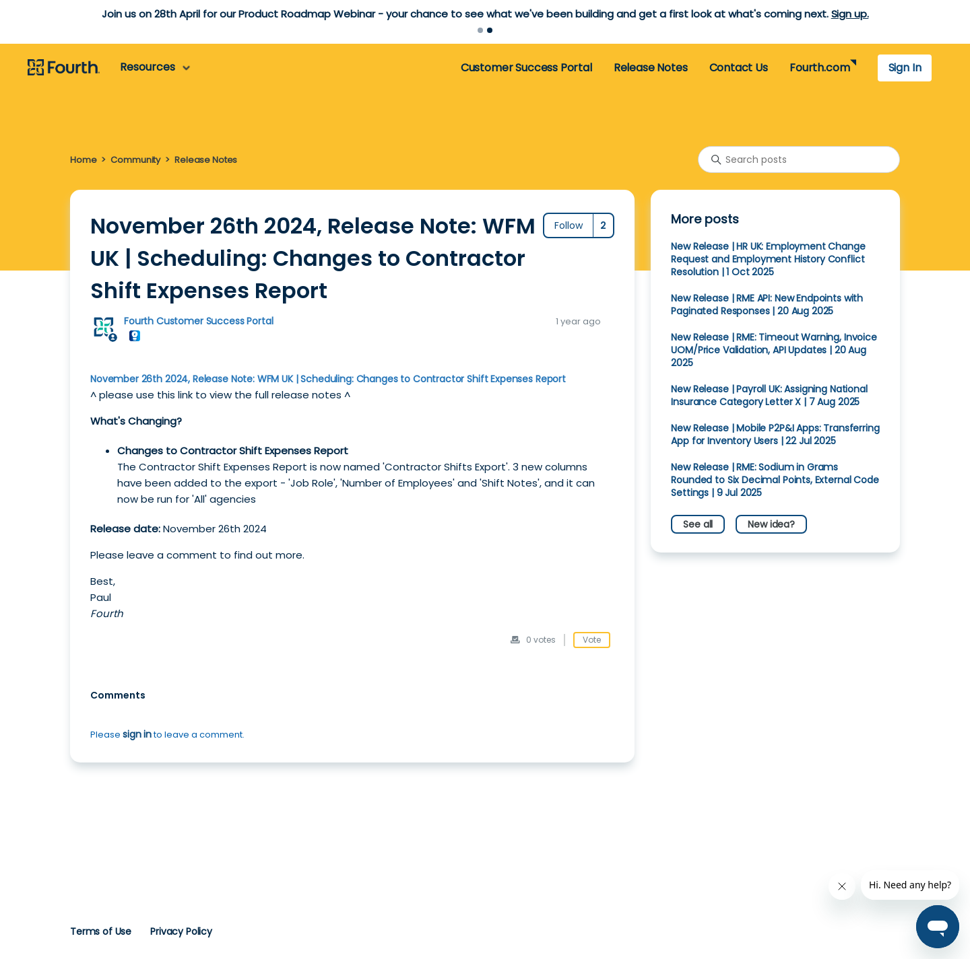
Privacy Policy (181, 931)
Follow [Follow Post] (568, 225)
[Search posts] (799, 159)
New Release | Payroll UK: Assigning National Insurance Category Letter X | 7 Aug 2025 (769, 395)
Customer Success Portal (526, 67)
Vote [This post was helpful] (592, 639)
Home (83, 159)
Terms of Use (100, 931)
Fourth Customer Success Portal (198, 321)
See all (698, 524)
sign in (137, 734)
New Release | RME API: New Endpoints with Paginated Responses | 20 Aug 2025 (767, 304)
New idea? (771, 524)
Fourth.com (819, 67)
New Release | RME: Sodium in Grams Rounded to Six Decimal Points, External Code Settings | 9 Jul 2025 (774, 479)
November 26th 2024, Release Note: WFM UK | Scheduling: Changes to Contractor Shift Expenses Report (328, 379)
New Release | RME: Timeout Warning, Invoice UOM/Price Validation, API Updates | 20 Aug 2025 (773, 349)
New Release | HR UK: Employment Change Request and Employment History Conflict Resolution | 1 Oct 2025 (768, 259)
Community (135, 159)
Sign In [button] (905, 67)
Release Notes (651, 67)
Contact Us (738, 67)
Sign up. (850, 14)
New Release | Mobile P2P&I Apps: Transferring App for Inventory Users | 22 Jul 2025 (775, 434)
